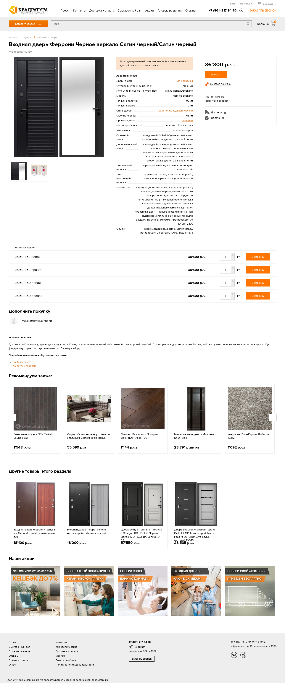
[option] (59, 107)
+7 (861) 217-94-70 (222, 10)
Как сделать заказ (66, 646)
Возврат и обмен (66, 660)
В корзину (258, 256)
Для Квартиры (184, 80)
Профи (65, 10)
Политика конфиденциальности (75, 664)
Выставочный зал (129, 10)
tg (243, 655)
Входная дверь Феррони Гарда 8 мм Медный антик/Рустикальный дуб (34, 533)
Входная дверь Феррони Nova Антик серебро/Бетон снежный (87, 531)
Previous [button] (12, 417)
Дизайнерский (184, 110)
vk (234, 655)
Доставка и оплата (101, 10)
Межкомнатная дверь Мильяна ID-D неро (194, 436)
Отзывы (190, 10)
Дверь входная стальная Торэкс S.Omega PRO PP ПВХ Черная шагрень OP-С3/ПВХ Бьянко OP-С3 (141, 535)
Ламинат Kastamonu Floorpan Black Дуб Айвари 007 (139, 436)
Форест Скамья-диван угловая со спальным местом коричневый (88, 436)
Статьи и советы (18, 660)
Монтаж (60, 655)
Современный (165, 110)
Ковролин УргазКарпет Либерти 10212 (248, 436)
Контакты (79, 10)
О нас (12, 664)
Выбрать (216, 74)
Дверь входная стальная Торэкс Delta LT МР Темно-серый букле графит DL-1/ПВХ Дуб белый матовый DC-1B (194, 535)
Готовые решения (169, 10)
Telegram (139, 646)
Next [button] (273, 417)
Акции (149, 10)
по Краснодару (22, 361)
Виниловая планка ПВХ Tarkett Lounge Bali (33, 436)
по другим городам (24, 365)
